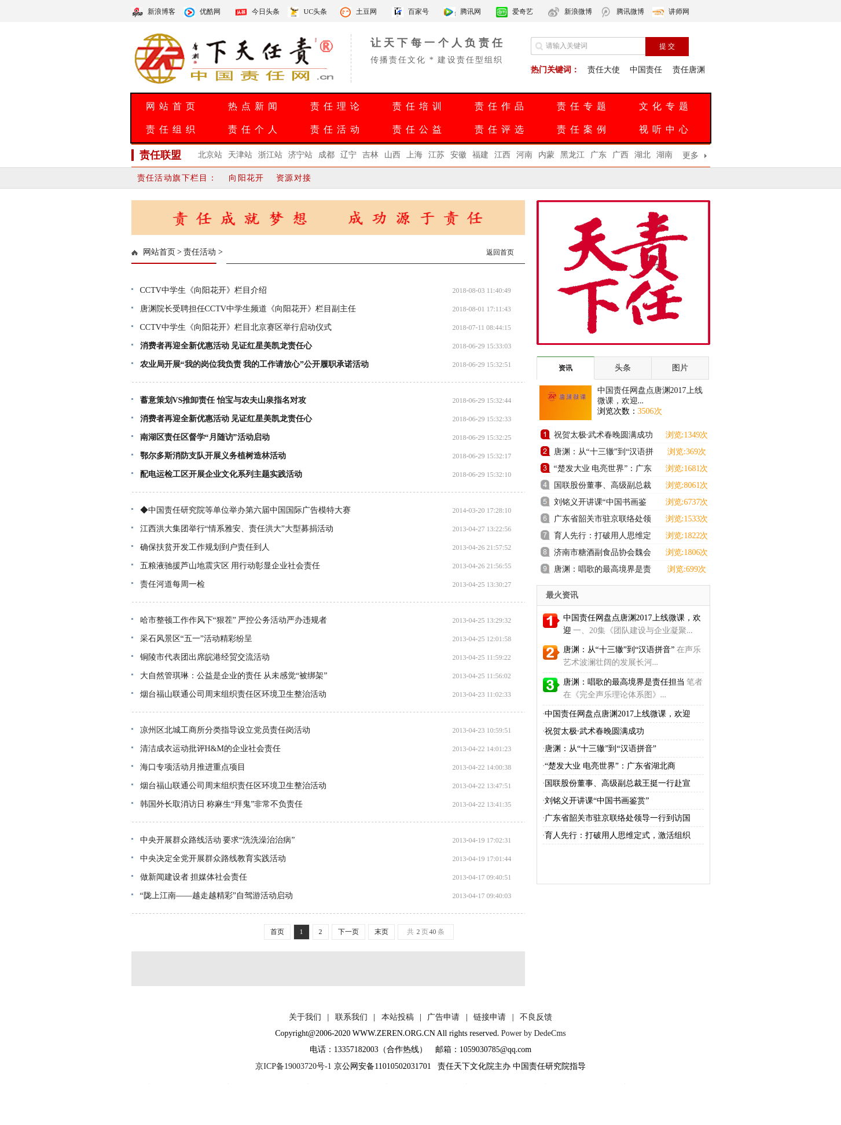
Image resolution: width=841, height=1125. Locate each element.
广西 (620, 154)
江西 (502, 154)
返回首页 (500, 252)
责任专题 (583, 106)
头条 (623, 367)
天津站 (240, 154)
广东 (598, 154)
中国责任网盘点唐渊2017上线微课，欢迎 (618, 713)
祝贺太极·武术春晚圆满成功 (603, 435)
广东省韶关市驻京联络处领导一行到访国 (618, 818)
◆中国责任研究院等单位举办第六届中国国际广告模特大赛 (245, 510)
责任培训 (419, 106)
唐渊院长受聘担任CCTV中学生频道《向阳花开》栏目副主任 (248, 308)
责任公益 (419, 129)
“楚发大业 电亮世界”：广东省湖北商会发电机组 (603, 470)
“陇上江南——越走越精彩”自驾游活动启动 (216, 895)
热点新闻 (254, 106)
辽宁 (348, 154)
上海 (414, 154)
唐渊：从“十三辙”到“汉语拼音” (604, 453)
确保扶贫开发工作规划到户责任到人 (205, 547)
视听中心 (665, 129)
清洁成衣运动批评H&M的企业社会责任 (210, 748)
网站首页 (172, 106)
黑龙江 (572, 154)
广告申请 (443, 1017)
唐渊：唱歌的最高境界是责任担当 (602, 571)
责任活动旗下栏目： (177, 178)
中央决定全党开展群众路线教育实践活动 (213, 858)
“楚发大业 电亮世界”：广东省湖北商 (610, 766)
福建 (480, 154)
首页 (277, 932)
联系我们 (351, 1017)
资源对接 (294, 178)
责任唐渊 (689, 69)
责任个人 (254, 129)
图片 (680, 367)
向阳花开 (247, 178)
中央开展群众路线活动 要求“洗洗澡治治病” (217, 840)
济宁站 (300, 154)
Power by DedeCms (533, 1033)
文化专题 (665, 106)
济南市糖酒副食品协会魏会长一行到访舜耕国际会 (602, 554)
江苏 (436, 154)
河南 (524, 154)
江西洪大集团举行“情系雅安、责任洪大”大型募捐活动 (236, 528)
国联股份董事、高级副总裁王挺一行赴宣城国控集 (602, 487)
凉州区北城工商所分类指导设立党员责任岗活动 (225, 730)
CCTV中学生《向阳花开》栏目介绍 (203, 290)
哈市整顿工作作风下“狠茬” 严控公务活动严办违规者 (234, 620)
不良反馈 (536, 1017)
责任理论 (336, 106)
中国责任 (646, 69)
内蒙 (546, 154)
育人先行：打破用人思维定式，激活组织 (618, 835)
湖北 (642, 154)
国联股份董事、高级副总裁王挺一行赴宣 (618, 783)
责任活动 (336, 129)
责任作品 (501, 106)
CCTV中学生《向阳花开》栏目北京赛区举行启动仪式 (236, 327)
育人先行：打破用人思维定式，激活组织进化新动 (602, 537)
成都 (326, 154)
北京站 (210, 154)
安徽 (458, 154)
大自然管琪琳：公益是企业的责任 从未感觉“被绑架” (234, 675)
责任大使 (603, 69)
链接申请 (489, 1017)
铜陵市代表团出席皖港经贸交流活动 (205, 657)
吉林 (370, 154)
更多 (690, 155)
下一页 (348, 932)
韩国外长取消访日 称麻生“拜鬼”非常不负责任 (221, 804)
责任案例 (583, 129)
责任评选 (501, 129)
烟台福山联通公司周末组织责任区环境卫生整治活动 (233, 694)
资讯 (565, 368)
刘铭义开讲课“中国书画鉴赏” (600, 504)
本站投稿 (397, 1017)
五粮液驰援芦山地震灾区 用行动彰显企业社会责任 (230, 565)
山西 (392, 154)
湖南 (664, 154)
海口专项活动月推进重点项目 (192, 767)
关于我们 (305, 1017)
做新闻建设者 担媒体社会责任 (194, 877)
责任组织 (172, 129)
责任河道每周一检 (172, 584)
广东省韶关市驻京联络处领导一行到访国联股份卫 (602, 520)
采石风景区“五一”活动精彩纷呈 (196, 638)
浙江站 (270, 154)
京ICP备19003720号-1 (293, 1066)
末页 (381, 932)
